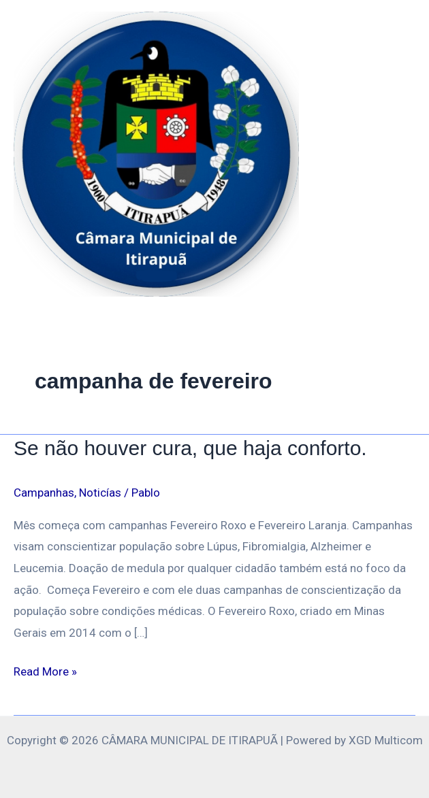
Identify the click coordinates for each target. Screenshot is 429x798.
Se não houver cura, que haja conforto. (190, 448)
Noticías (100, 492)
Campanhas (44, 492)
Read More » (45, 669)
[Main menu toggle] (400, 154)
